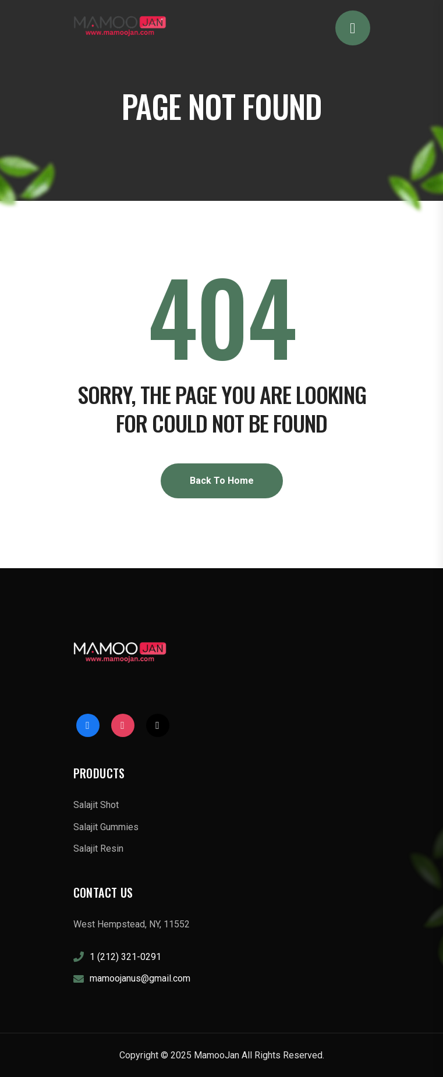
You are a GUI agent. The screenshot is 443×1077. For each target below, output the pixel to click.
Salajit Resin (98, 848)
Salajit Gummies (106, 826)
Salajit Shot (96, 804)
